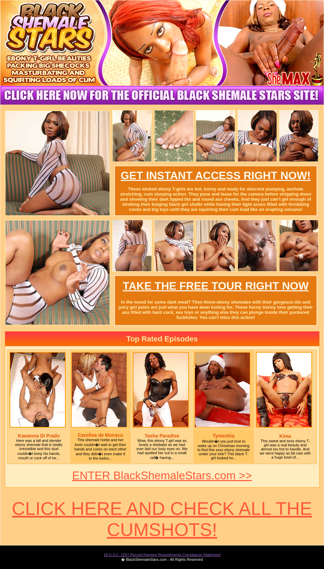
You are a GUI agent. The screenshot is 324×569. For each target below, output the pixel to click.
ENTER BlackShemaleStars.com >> (162, 475)
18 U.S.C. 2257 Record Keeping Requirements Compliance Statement (161, 555)
